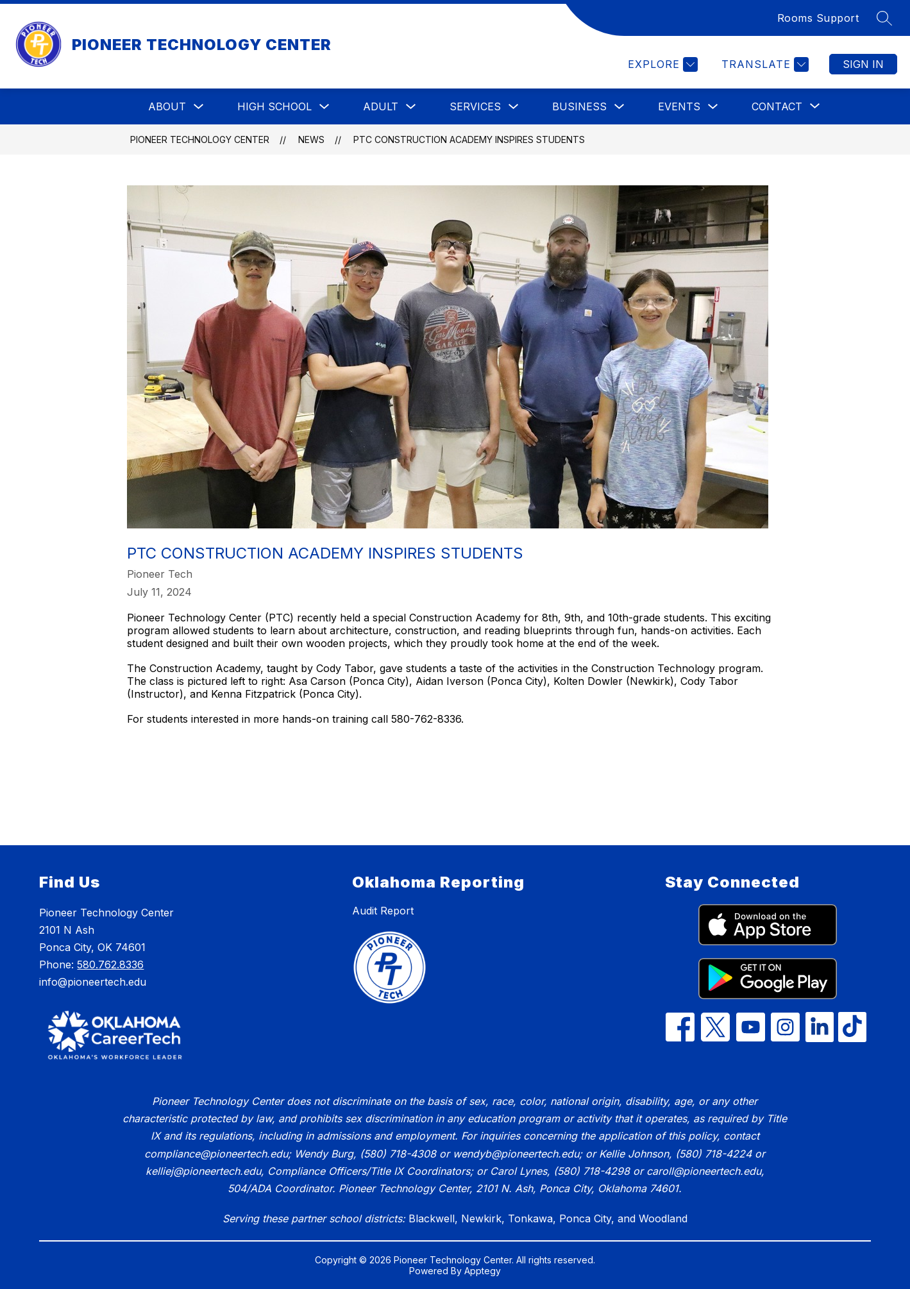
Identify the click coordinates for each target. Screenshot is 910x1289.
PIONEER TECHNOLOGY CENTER (199, 139)
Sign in (863, 64)
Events (679, 106)
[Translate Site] (763, 64)
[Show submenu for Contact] (777, 106)
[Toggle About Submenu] (198, 106)
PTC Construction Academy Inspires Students (469, 139)
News (311, 139)
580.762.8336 (110, 964)
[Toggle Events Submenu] (713, 106)
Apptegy (482, 1270)
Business (579, 106)
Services (475, 106)
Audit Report (383, 910)
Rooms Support (818, 18)
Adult (380, 106)
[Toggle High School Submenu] (324, 106)
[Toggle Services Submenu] (513, 106)
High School (274, 106)
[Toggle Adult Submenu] (411, 106)
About (167, 106)
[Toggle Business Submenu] (619, 106)
